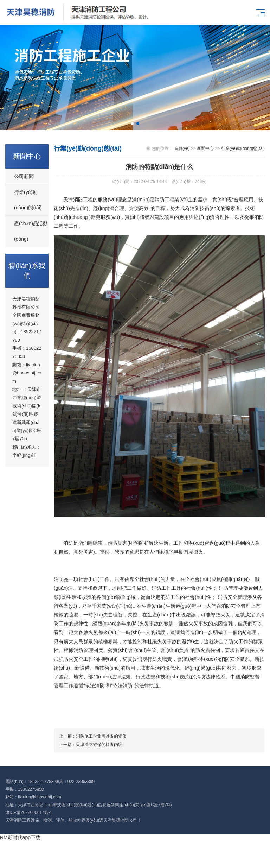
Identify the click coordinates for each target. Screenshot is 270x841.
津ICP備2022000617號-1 (28, 812)
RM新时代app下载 (20, 837)
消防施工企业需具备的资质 (101, 736)
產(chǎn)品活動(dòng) (31, 231)
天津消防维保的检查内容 (99, 744)
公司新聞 (24, 176)
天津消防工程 (18, 820)
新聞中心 (205, 148)
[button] (132, 123)
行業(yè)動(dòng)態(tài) (28, 199)
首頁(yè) (182, 148)
